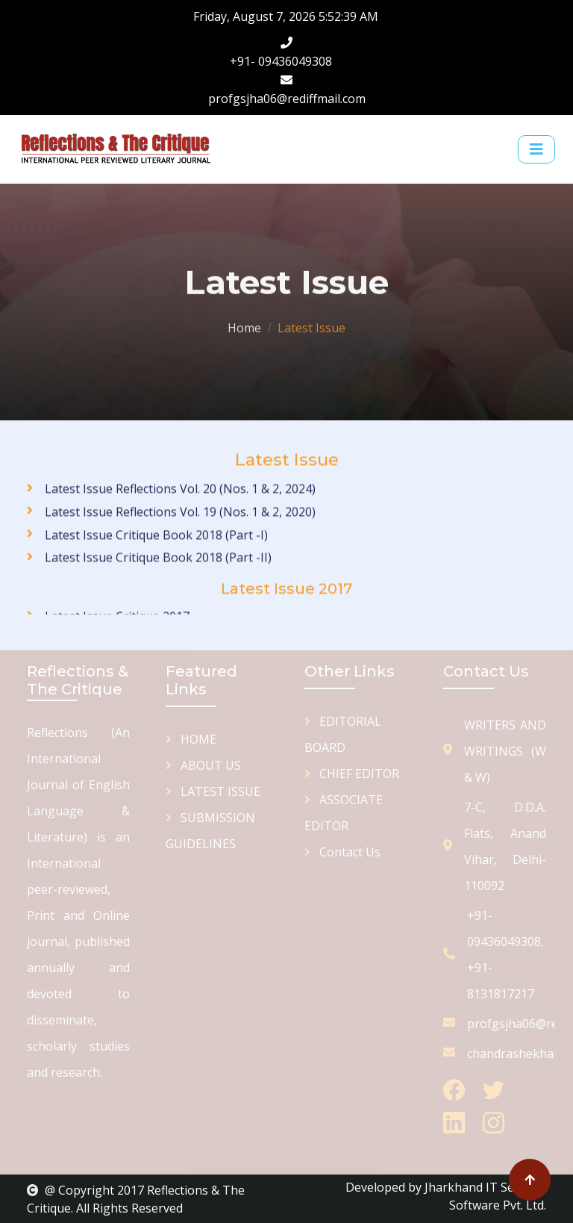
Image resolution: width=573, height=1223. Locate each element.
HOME (191, 739)
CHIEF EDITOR (351, 773)
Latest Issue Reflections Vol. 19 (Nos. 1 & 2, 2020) (180, 525)
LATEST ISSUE (213, 791)
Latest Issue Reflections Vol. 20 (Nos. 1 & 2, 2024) (180, 502)
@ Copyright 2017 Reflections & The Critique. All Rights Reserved (136, 1199)
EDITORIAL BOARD (342, 734)
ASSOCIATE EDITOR (343, 812)
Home (244, 326)
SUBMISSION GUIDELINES (210, 830)
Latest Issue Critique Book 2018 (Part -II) (158, 571)
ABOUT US (203, 765)
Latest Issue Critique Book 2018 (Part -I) (156, 549)
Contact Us (342, 852)
